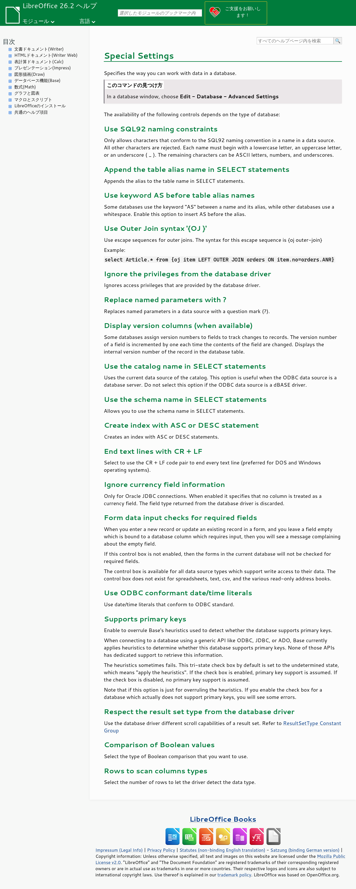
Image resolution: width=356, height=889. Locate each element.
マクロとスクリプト (33, 99)
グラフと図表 (27, 93)
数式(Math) (25, 87)
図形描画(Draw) (29, 74)
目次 (9, 41)
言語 (84, 21)
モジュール (35, 21)
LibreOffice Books (223, 819)
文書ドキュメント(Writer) (39, 49)
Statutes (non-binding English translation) (222, 850)
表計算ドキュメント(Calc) (39, 62)
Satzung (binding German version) (305, 850)
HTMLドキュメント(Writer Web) (45, 55)
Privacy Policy (161, 850)
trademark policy (234, 875)
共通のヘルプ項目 (31, 112)
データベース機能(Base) (37, 80)
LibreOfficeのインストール (40, 106)
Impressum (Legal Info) (119, 850)
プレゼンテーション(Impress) (42, 68)
